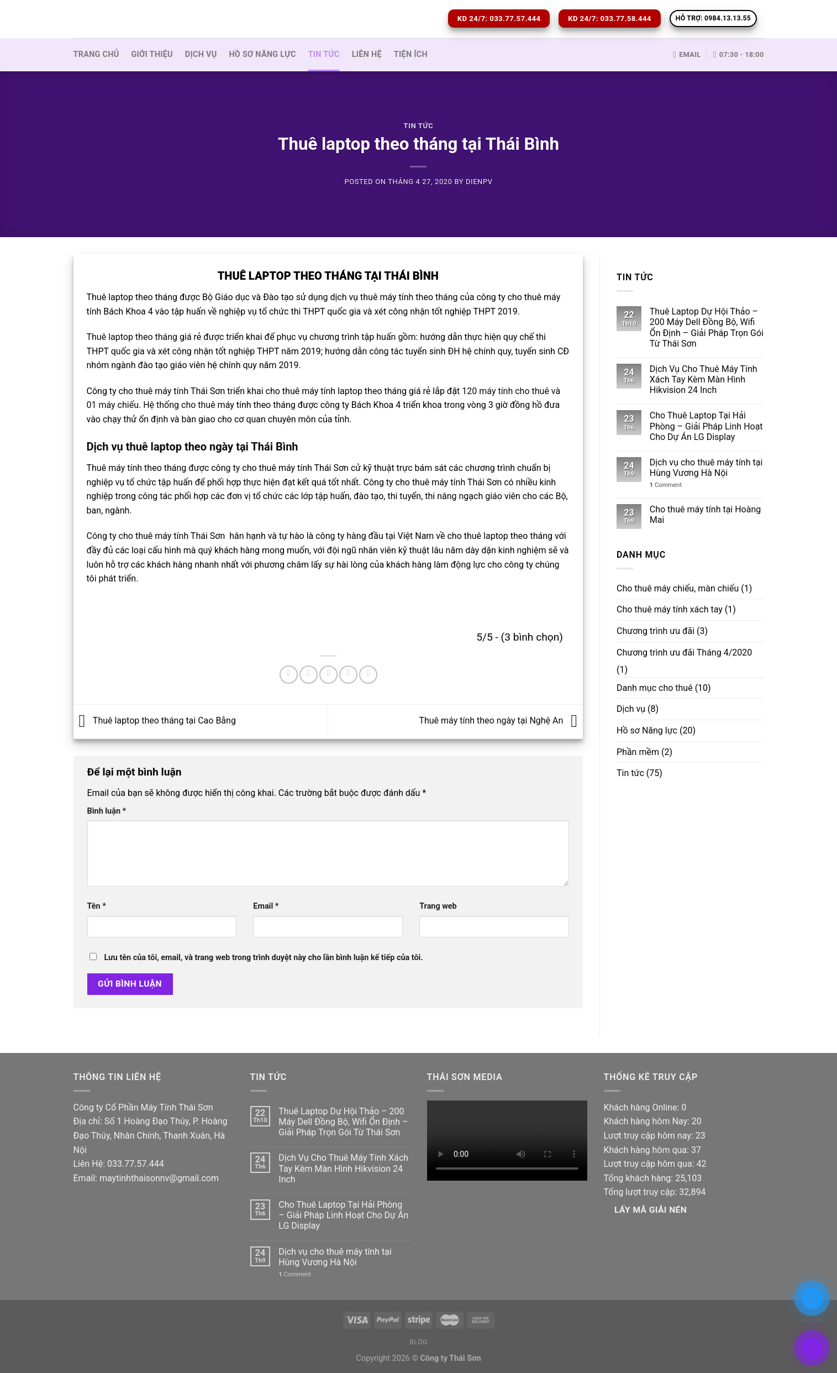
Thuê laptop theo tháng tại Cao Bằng (154, 721)
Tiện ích (411, 54)
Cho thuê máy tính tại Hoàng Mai (705, 514)
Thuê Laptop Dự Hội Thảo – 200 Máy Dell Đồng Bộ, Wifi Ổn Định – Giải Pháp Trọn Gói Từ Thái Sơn (707, 327)
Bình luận (107, 811)
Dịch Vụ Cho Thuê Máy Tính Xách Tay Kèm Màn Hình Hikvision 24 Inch (703, 379)
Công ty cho (110, 536)
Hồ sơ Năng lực (262, 54)
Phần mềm (638, 752)
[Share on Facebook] (289, 674)
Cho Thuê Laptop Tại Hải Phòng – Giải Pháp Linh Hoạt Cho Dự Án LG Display (706, 426)
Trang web (437, 906)
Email (265, 906)
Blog (418, 1342)
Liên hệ (367, 54)
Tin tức (324, 54)
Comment (666, 485)
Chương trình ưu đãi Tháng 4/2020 (684, 652)
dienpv (479, 181)
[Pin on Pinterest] (348, 674)
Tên (96, 906)
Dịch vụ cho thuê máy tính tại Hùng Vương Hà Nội (706, 467)
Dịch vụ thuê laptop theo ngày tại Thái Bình (192, 446)
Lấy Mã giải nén (650, 1210)
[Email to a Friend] (328, 674)
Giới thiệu (152, 54)
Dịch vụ (201, 54)
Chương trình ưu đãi (655, 631)
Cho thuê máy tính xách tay (670, 609)
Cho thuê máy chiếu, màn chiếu (678, 588)
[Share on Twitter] (308, 674)
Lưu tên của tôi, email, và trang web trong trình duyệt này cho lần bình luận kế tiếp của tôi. (263, 957)
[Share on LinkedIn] (368, 674)
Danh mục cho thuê (655, 688)
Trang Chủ (96, 54)
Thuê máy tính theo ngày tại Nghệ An (501, 721)
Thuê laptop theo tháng (132, 337)
